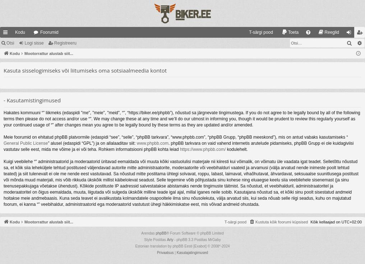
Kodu (20, 32)
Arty (170, 240)
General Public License (26, 143)
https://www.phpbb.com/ (203, 149)
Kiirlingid (7, 34)
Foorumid (49, 32)
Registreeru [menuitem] (361, 34)
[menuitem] (257, 32)
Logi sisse (33, 43)
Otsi (10, 43)
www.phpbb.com (152, 143)
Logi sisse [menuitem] (350, 34)
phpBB (161, 233)
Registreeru (65, 43)
